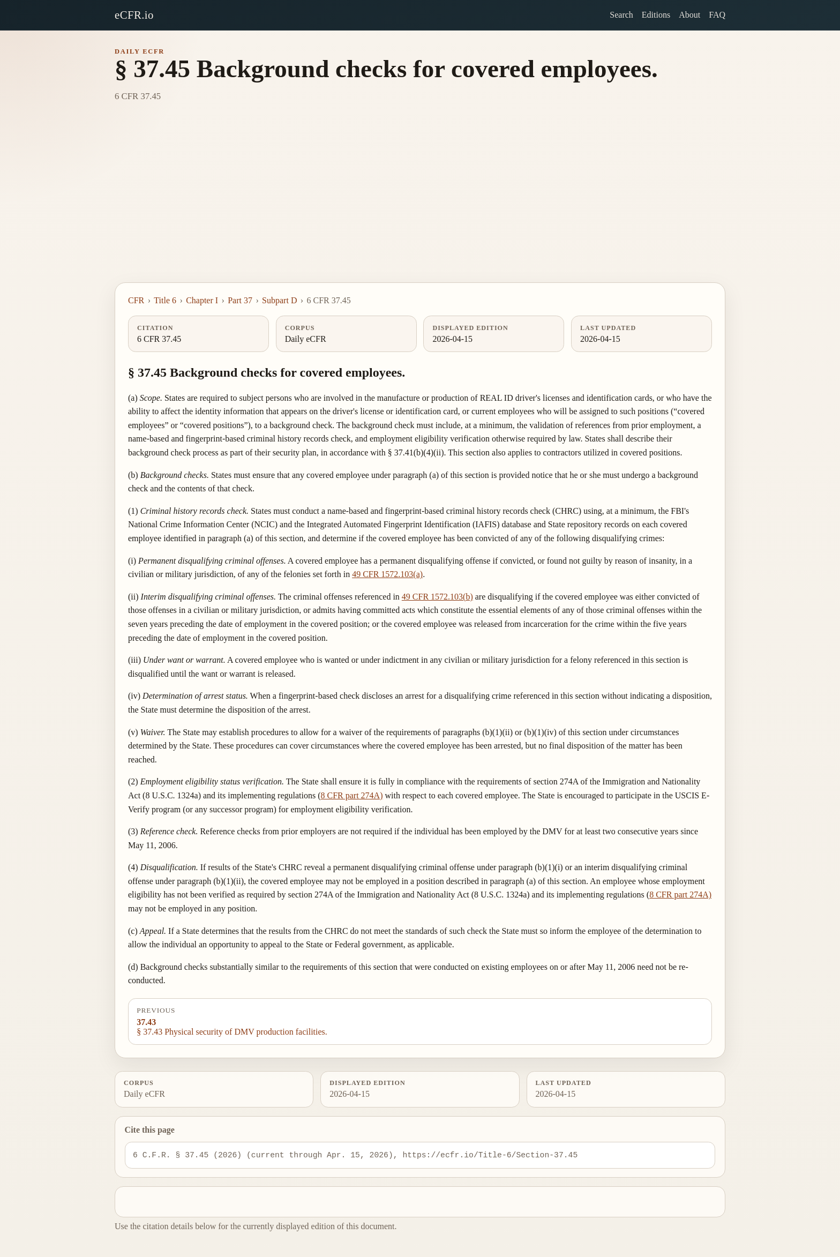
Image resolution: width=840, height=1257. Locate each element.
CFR (136, 300)
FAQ (717, 14)
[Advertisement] (420, 202)
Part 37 (240, 300)
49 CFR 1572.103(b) (437, 596)
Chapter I (202, 300)
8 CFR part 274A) (352, 795)
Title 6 (165, 300)
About (689, 14)
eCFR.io (134, 15)
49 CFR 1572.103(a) (387, 574)
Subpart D (279, 300)
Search (621, 14)
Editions (656, 14)
